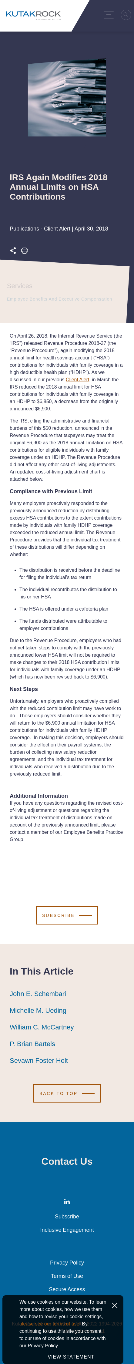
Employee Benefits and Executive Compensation (58, 299)
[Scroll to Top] (67, 1093)
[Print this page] (24, 252)
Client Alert (77, 379)
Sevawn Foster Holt (39, 1061)
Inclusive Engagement (67, 1230)
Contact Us (67, 1161)
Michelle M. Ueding (38, 1011)
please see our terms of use (49, 1330)
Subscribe (67, 1217)
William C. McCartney (42, 1027)
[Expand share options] (13, 252)
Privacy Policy (67, 1263)
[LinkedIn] (67, 1203)
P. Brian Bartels (32, 1044)
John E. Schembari (38, 994)
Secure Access (67, 1289)
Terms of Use (67, 1276)
